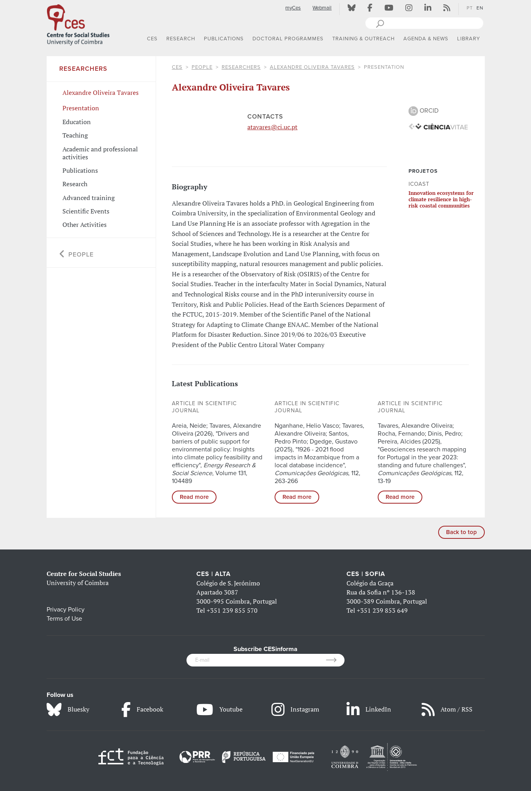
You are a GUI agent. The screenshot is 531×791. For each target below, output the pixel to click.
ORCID (424, 111)
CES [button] (152, 39)
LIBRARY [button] (468, 39)
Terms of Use (64, 619)
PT (470, 8)
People (202, 67)
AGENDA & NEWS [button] (425, 39)
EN (480, 8)
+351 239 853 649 (382, 610)
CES (177, 67)
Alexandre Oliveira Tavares (312, 67)
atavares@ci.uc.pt (272, 127)
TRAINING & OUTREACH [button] (363, 39)
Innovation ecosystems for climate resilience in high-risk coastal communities (441, 199)
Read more (194, 496)
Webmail (322, 8)
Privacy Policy (66, 610)
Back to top (461, 532)
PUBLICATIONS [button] (224, 39)
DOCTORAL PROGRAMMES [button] (288, 39)
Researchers (241, 67)
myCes (293, 8)
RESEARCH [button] (180, 39)
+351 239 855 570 (232, 610)
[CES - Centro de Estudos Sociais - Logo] (78, 23)
